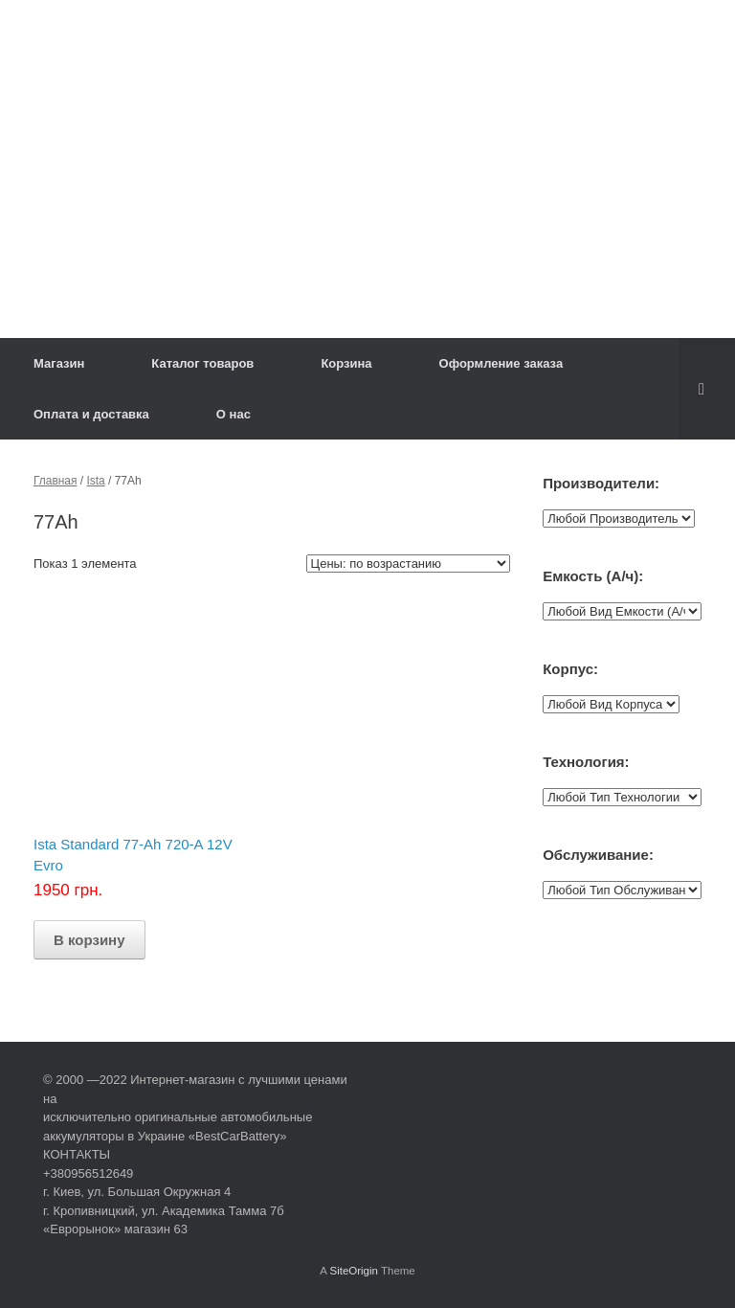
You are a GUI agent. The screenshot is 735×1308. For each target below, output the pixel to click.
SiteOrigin (353, 1270)
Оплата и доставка (91, 414)
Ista (95, 480)
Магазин (58, 363)
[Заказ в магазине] (408, 563)
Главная (55, 480)
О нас (233, 414)
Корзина (346, 363)
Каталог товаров (202, 363)
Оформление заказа (501, 363)
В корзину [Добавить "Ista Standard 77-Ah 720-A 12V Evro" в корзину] (89, 940)
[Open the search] (707, 389)
